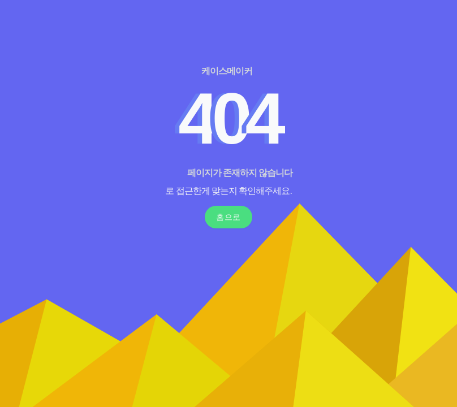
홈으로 (228, 217)
